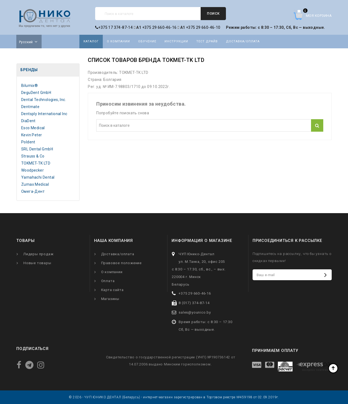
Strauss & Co (33, 156)
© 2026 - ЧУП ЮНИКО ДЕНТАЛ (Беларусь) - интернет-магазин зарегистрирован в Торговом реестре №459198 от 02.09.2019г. (174, 397)
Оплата (108, 281)
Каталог (91, 41)
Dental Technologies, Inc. (43, 99)
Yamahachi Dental (37, 177)
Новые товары (37, 263)
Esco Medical (33, 128)
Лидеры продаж (38, 254)
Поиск (213, 13)
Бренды (29, 70)
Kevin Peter (31, 135)
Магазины (110, 299)
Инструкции (176, 41)
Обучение (147, 41)
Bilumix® (29, 85)
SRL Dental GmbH (37, 149)
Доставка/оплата (243, 41)
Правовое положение (121, 263)
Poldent (28, 142)
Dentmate (30, 107)
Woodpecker (32, 170)
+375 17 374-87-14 (114, 27)
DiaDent (28, 121)
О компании (118, 41)
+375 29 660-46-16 (159, 27)
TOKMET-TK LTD (35, 163)
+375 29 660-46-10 (203, 27)
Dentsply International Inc (44, 114)
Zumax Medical (35, 184)
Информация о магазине (202, 240)
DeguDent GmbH (36, 92)
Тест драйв (207, 41)
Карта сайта (112, 290)
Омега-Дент (33, 191)
